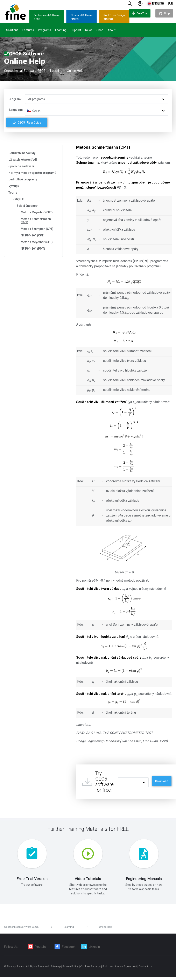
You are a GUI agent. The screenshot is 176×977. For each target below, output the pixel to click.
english (158, 3)
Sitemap (56, 966)
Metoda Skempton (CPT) (37, 228)
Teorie (12, 192)
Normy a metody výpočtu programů (32, 172)
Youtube (41, 947)
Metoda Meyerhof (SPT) (37, 242)
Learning (60, 30)
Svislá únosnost (27, 205)
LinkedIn (94, 947)
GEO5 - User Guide (26, 122)
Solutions (12, 30)
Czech (36, 110)
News (88, 30)
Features (28, 30)
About (111, 30)
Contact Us (145, 966)
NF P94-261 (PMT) (33, 248)
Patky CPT (19, 199)
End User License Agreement (120, 966)
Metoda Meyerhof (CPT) (37, 212)
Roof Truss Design (114, 17)
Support (76, 30)
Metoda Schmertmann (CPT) (36, 220)
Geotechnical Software (46, 17)
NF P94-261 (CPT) (32, 235)
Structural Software (81, 17)
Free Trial (139, 13)
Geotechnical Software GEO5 (24, 71)
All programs (36, 99)
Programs (44, 30)
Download (161, 781)
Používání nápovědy (21, 153)
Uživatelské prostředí (22, 159)
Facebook (68, 947)
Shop (100, 30)
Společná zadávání (21, 166)
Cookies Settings (90, 966)
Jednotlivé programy (22, 179)
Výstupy (13, 186)
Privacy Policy (70, 966)
